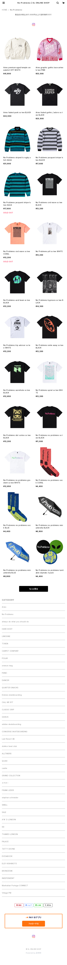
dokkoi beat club (9, 746)
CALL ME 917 (7, 702)
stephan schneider (10, 798)
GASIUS (5, 717)
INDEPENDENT (8, 878)
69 (3, 827)
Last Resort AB (8, 739)
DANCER (5, 680)
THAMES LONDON (10, 834)
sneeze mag (7, 666)
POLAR (5, 658)
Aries (4, 607)
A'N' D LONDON (9, 820)
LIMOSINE (6, 636)
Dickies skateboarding (12, 695)
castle (4, 768)
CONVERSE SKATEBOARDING (14, 732)
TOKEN (5, 644)
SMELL (5, 805)
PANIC (4, 673)
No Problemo (7, 614)
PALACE (5, 841)
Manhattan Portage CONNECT (15, 885)
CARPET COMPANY (10, 651)
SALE (4, 812)
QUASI (4, 761)
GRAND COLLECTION (11, 776)
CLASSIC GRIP (8, 710)
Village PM (6, 893)
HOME (4, 10)
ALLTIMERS (7, 754)
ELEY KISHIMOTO (9, 863)
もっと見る (33, 589)
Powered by (33, 953)
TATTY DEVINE (8, 849)
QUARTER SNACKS (10, 688)
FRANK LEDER (8, 790)
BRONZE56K (7, 871)
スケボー (5, 783)
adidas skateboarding (11, 724)
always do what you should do (15, 622)
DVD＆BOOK (7, 856)
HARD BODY (7, 629)
